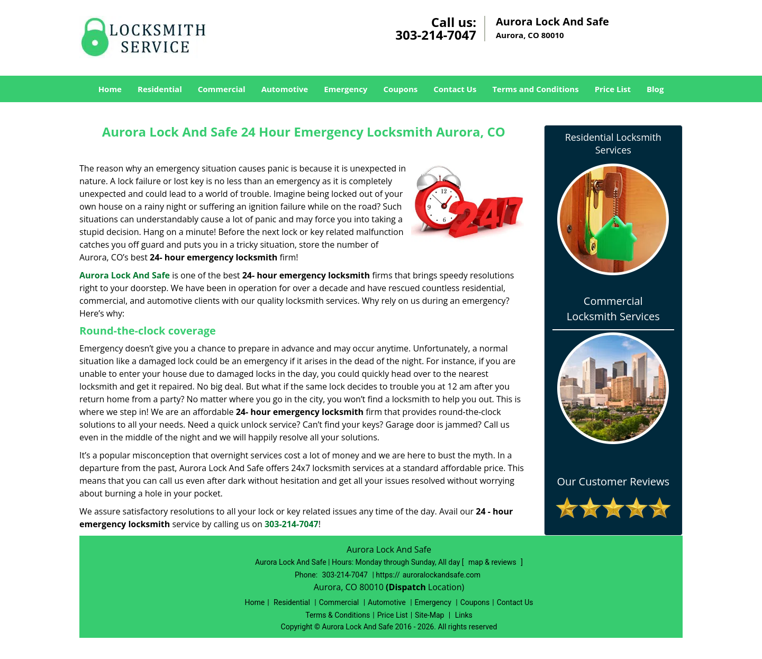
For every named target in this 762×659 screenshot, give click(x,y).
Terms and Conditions (535, 89)
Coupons (400, 89)
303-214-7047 (435, 34)
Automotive (285, 89)
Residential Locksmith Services (613, 143)
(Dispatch (407, 587)
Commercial (222, 89)
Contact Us (454, 89)
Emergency (345, 89)
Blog (655, 89)
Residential (160, 89)
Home (110, 89)
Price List (613, 89)
